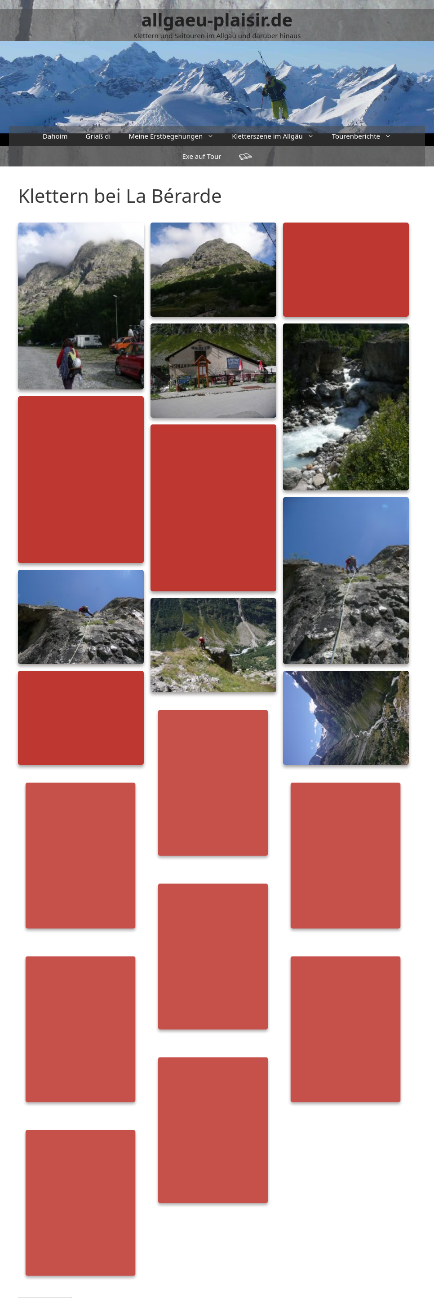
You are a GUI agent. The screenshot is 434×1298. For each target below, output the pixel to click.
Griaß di (98, 135)
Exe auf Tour (201, 156)
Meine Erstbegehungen (175, 136)
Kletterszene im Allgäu (277, 136)
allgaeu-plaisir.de (217, 19)
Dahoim (55, 135)
